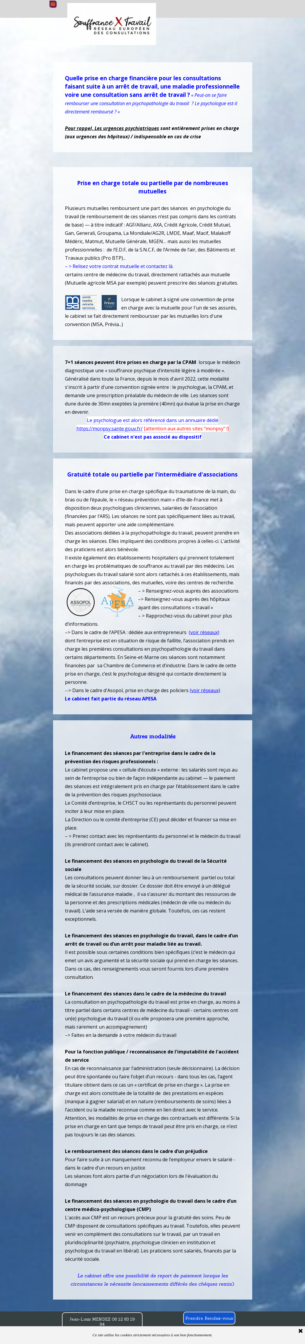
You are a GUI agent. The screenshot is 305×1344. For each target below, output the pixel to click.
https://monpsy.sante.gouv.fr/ (109, 428)
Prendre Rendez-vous (209, 1318)
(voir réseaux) (204, 632)
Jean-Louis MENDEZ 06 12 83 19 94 (102, 1322)
